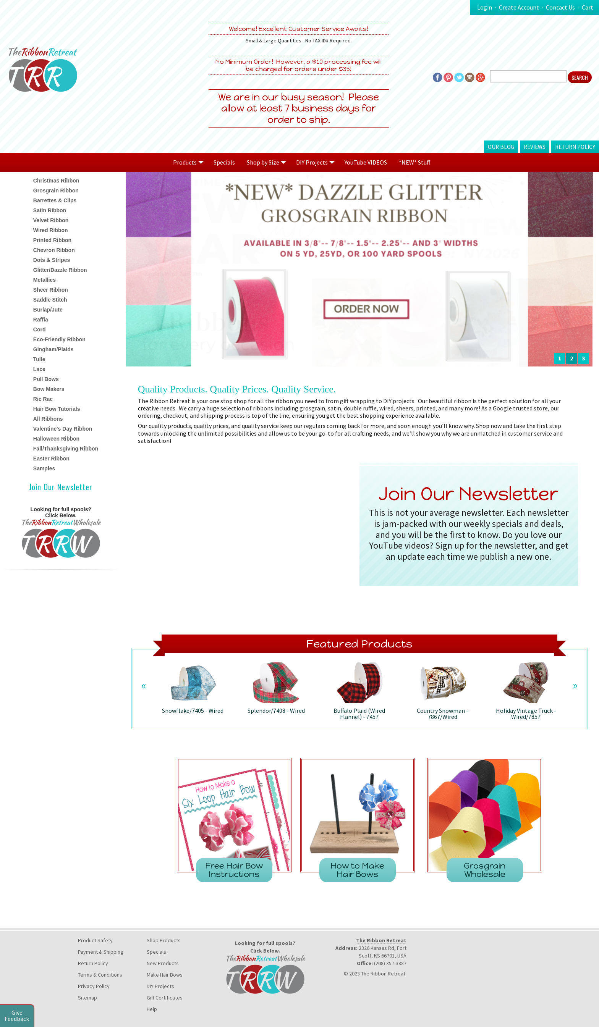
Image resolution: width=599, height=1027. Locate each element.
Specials (224, 162)
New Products (163, 963)
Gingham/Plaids (53, 349)
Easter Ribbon (51, 458)
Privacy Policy (94, 986)
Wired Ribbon (50, 230)
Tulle (39, 359)
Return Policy (575, 146)
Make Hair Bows (165, 974)
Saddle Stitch (50, 300)
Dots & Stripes (51, 260)
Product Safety (95, 940)
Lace (39, 369)
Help (152, 1009)
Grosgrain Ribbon (56, 190)
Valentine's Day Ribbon (62, 429)
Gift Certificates (165, 997)
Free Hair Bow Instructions (234, 870)
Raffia (40, 319)
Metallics (44, 280)
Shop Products (164, 940)
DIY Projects (160, 986)
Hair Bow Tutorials (56, 409)
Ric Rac (43, 399)
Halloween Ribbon (56, 439)
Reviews (535, 146)
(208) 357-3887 (390, 963)
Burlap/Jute (48, 310)
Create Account (519, 7)
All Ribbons (48, 419)
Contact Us (560, 7)
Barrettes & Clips (55, 200)
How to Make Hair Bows (357, 870)
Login (484, 7)
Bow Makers (49, 389)
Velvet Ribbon (51, 220)
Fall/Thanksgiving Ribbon (65, 449)
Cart (587, 7)
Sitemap (87, 997)
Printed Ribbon (52, 240)
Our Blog (501, 146)
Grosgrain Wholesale (484, 870)
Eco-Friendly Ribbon (59, 339)
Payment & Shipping (100, 951)
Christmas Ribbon (56, 181)
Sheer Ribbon (50, 290)
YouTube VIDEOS (366, 162)
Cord (39, 329)
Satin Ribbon (49, 210)
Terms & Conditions (100, 974)
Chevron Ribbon (54, 250)
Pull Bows (46, 379)
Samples (44, 468)
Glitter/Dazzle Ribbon (60, 270)
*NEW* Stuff (414, 162)
